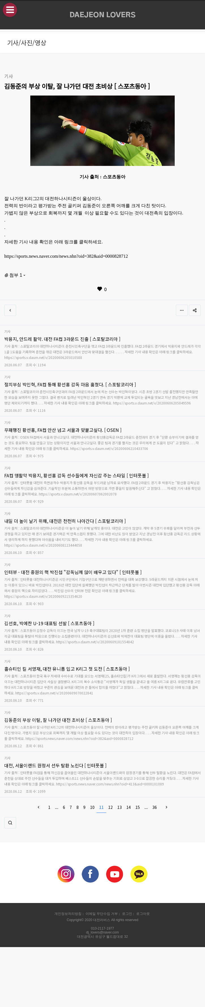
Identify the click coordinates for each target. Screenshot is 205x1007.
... (56, 807)
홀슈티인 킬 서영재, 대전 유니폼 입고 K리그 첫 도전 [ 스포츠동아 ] (67, 669)
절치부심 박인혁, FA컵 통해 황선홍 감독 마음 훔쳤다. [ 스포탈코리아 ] (70, 384)
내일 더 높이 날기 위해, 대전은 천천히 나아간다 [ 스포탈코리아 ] (65, 521)
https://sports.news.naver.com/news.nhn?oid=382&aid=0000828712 (66, 256)
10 (92, 807)
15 (137, 807)
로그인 (127, 914)
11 (101, 807)
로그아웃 (143, 914)
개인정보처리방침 (68, 914)
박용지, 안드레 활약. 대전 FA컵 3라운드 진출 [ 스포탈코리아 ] (62, 339)
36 (154, 807)
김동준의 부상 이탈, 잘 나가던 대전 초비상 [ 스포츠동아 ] (58, 720)
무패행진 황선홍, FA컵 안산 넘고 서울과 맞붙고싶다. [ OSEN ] (62, 430)
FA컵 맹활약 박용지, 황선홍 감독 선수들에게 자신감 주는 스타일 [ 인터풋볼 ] (76, 475)
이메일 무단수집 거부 (102, 914)
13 (119, 807)
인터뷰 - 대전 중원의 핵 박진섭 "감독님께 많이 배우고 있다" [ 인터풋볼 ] (73, 572)
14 (128, 807)
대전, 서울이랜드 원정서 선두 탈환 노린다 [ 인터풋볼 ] (55, 765)
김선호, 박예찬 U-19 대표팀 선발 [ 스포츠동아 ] (49, 623)
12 (110, 807)
